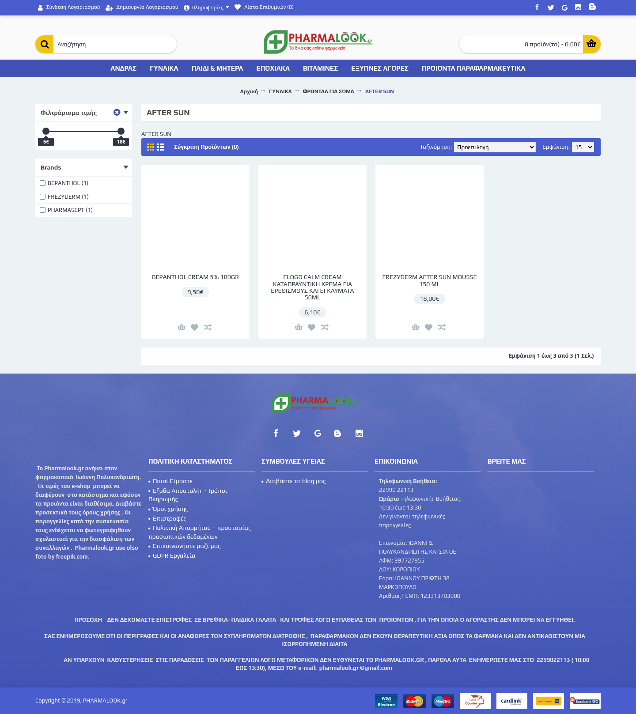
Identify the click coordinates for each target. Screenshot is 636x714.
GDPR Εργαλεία (172, 555)
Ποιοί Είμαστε (170, 480)
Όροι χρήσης (168, 508)
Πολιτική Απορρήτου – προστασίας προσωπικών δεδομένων (199, 532)
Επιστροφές (167, 518)
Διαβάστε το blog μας (293, 480)
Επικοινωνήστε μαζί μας (184, 545)
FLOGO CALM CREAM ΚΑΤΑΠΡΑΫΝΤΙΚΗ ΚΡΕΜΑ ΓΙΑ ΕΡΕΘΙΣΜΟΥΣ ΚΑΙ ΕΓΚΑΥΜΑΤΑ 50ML (312, 287)
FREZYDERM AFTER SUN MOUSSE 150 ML (429, 280)
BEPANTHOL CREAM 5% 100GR (195, 276)
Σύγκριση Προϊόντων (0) (206, 147)
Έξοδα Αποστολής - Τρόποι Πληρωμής (187, 495)
